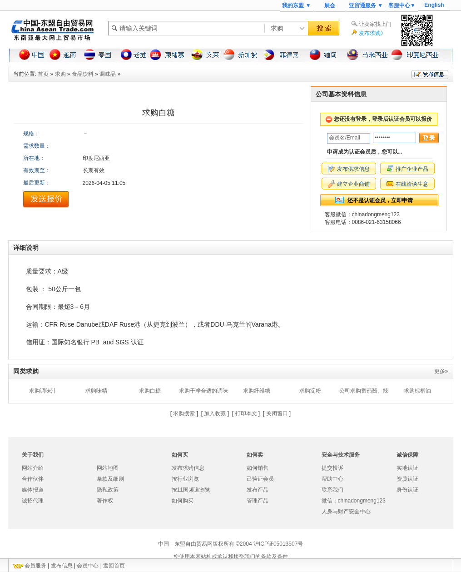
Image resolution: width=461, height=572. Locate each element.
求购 (60, 74)
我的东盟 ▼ (296, 5)
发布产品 (257, 490)
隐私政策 (108, 490)
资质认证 (407, 479)
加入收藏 (215, 413)
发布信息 (62, 565)
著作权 (105, 500)
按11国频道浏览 (191, 490)
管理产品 (257, 500)
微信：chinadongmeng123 (354, 500)
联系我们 (332, 490)
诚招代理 (33, 500)
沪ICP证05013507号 (278, 544)
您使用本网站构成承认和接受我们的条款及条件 (230, 556)
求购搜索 (184, 413)
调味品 (107, 74)
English (434, 5)
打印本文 (246, 413)
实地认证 (407, 468)
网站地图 (108, 468)
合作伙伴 (33, 479)
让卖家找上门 (375, 24)
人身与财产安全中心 (346, 511)
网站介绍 (33, 468)
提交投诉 (332, 468)
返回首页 (114, 565)
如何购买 (182, 500)
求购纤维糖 (256, 391)
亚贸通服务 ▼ (366, 5)
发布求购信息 (188, 468)
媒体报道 (33, 490)
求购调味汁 (42, 391)
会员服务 (35, 565)
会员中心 (88, 565)
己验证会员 (260, 479)
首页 (43, 74)
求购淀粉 (310, 391)
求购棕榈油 (417, 391)
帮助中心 (332, 479)
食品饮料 (83, 74)
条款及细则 (110, 479)
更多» (441, 371)
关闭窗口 (277, 413)
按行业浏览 (185, 479)
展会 (329, 5)
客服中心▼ (402, 5)
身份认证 (407, 490)
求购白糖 (150, 391)
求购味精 (96, 391)
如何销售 (257, 468)
